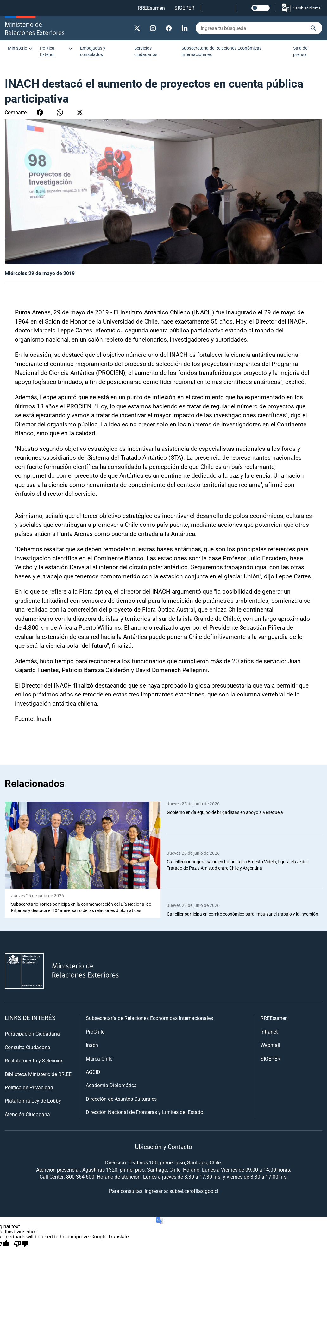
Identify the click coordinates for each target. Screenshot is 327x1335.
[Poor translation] (21, 1244)
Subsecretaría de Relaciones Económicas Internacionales (221, 51)
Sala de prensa (300, 51)
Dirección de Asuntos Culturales (121, 1099)
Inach (92, 1045)
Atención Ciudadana (27, 1114)
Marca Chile (99, 1058)
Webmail (270, 1045)
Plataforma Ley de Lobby (33, 1101)
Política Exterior (47, 51)
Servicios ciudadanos (145, 51)
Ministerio (17, 48)
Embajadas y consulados (92, 51)
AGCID (93, 1072)
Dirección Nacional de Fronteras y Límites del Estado (144, 1112)
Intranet (269, 1032)
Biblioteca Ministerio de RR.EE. (39, 1074)
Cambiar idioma (301, 8)
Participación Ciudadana (32, 1033)
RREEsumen (151, 7)
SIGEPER (184, 7)
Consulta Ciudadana (27, 1047)
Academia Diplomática (111, 1085)
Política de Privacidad (29, 1087)
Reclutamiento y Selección (34, 1060)
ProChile (95, 1032)
